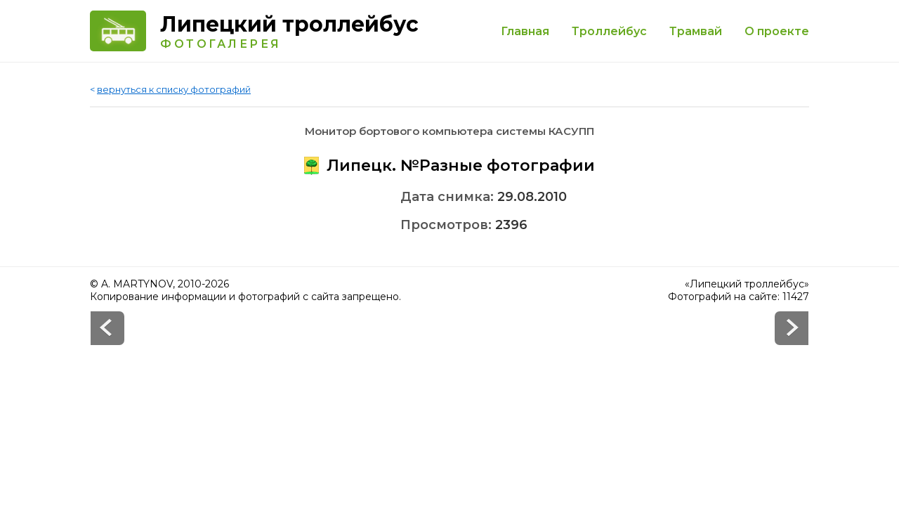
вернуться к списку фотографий (174, 89)
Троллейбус (609, 31)
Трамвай (695, 31)
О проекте (776, 31)
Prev (791, 328)
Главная (525, 31)
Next (107, 328)
